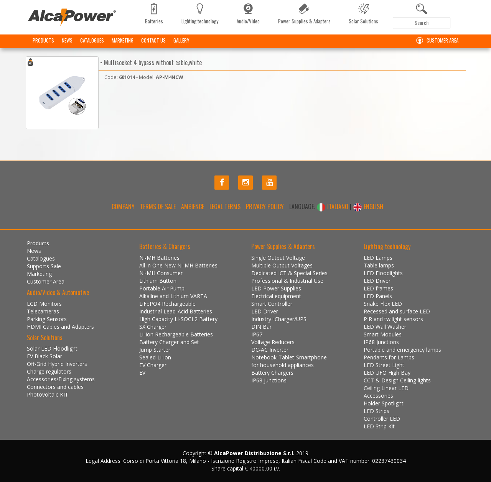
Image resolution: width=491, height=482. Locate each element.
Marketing (122, 40)
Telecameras (43, 311)
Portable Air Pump (162, 288)
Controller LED (382, 418)
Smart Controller (271, 303)
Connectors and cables (55, 386)
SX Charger (152, 326)
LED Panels (378, 296)
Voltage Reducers (273, 342)
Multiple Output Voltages (282, 265)
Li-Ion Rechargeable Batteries (176, 334)
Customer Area (435, 40)
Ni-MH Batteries (159, 257)
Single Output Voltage (278, 257)
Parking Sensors (47, 319)
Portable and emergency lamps (402, 349)
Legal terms (225, 206)
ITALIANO (333, 206)
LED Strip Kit (379, 426)
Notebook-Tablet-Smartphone (289, 357)
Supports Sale (44, 266)
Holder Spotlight (384, 403)
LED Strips (376, 411)
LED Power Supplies (276, 288)
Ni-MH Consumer (161, 273)
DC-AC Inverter (269, 349)
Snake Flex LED (383, 303)
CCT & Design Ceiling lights (397, 380)
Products (43, 40)
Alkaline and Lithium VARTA (173, 296)
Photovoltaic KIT (47, 394)
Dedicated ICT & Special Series (289, 273)
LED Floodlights (383, 273)
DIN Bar (261, 326)
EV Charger (152, 365)
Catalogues (92, 40)
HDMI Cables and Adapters (60, 326)
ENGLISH (368, 206)
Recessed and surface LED (397, 311)
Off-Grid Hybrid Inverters (57, 363)
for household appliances (282, 365)
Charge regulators (49, 371)
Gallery (181, 40)
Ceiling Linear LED (386, 388)
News (67, 40)
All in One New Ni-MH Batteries (178, 265)
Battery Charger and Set (169, 342)
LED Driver (264, 311)
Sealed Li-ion (155, 357)
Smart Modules (383, 334)
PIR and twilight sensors (393, 319)
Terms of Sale (158, 206)
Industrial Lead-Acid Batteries (175, 311)
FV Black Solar (44, 356)
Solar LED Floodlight (52, 348)
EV (142, 372)
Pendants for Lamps (389, 357)
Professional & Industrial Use (287, 280)
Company (123, 206)
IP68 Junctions (269, 380)
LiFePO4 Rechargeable (167, 303)
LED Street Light (384, 365)
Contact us (153, 40)
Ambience (192, 206)
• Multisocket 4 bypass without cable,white (150, 62)
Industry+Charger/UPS (278, 319)
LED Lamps (378, 257)
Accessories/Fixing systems (61, 379)
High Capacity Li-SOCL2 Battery (178, 319)
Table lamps (379, 265)
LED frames (378, 288)
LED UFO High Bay (387, 372)
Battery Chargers (272, 372)
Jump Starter (154, 349)
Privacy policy (265, 206)
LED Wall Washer (385, 326)
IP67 (256, 334)
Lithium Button (157, 280)
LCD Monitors (44, 303)
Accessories (378, 395)
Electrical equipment (276, 296)
